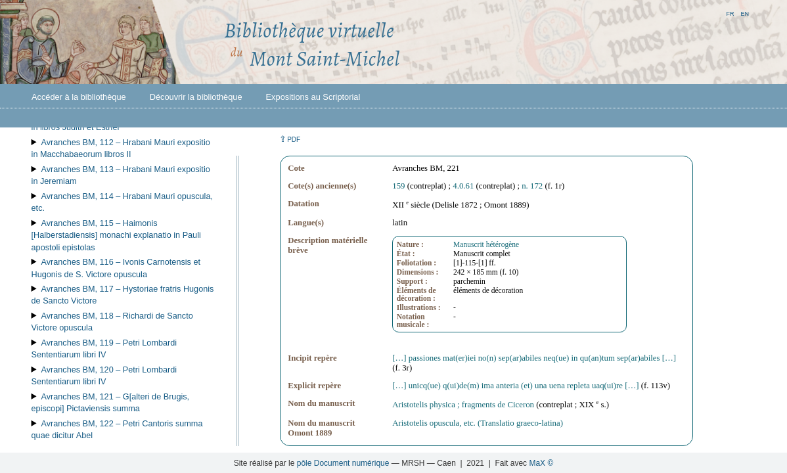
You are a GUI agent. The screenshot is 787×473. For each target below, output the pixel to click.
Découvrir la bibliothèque (196, 97)
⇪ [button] (289, 139)
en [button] (744, 13)
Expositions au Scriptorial (313, 97)
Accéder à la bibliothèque (79, 97)
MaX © (541, 463)
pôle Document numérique (343, 463)
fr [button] (730, 13)
